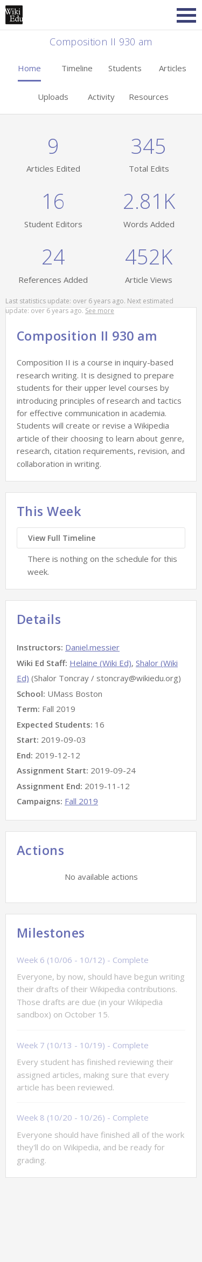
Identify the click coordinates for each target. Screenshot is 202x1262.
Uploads (53, 96)
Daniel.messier (92, 647)
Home (29, 68)
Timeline (77, 68)
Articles (172, 68)
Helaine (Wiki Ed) (100, 662)
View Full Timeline (61, 538)
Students (125, 68)
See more (99, 310)
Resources (149, 96)
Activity (101, 96)
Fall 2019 (81, 801)
